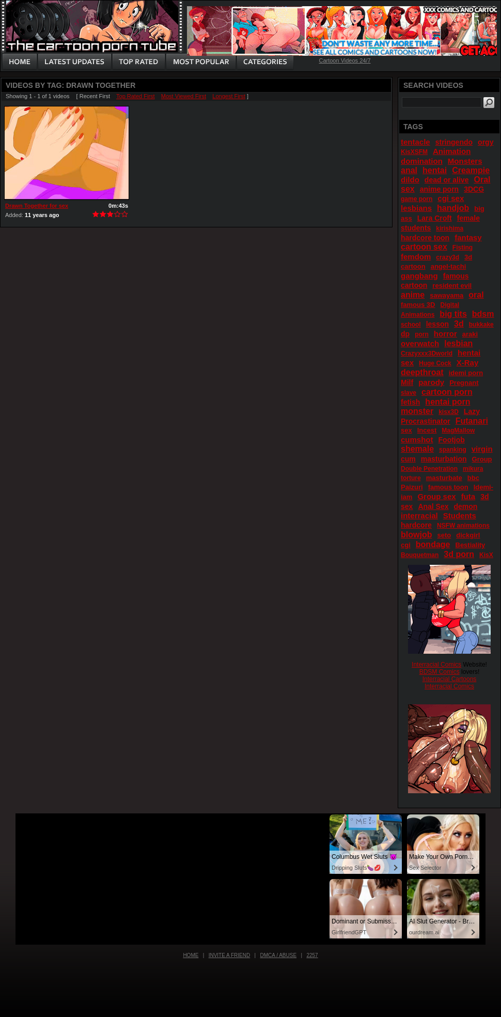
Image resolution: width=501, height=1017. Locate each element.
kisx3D (449, 411)
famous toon (448, 487)
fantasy (468, 237)
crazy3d (447, 257)
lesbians (416, 208)
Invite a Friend (230, 955)
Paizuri (412, 487)
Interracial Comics (436, 664)
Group (482, 459)
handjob (453, 208)
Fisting (462, 247)
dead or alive (447, 180)
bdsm (483, 314)
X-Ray (468, 362)
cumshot (417, 439)
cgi (406, 545)
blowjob (416, 534)
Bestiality (471, 545)
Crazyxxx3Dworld (426, 353)
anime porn (439, 189)
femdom (416, 256)
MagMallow (458, 430)
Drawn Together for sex (36, 206)
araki (470, 334)
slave (408, 392)
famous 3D (418, 305)
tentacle (415, 141)
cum (408, 459)
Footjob (452, 440)
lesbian (458, 343)
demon (466, 506)
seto (444, 535)
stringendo (454, 142)
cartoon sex (424, 246)
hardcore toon (425, 238)
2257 (312, 955)
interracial (419, 515)
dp (405, 334)
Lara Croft (434, 218)
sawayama (446, 295)
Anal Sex (433, 506)
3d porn (459, 554)
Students (459, 515)
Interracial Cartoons (449, 679)
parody (431, 382)
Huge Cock (435, 363)
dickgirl (468, 535)
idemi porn (466, 373)
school (411, 324)
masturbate (444, 478)
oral (475, 294)
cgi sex (450, 198)
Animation (452, 151)
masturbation (444, 459)
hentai (434, 170)
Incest (427, 430)
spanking (452, 449)
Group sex (436, 496)
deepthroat (422, 372)
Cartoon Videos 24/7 (344, 60)
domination (422, 161)
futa (468, 496)
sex (406, 430)
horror (445, 333)
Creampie (471, 170)
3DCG (474, 189)
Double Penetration (429, 468)
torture (411, 478)
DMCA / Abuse (278, 955)
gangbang (419, 275)
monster (417, 411)
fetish (410, 402)
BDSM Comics (439, 671)
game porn (416, 199)
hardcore (416, 525)
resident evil (452, 285)
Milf (407, 382)
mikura (473, 468)
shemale (417, 448)
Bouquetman (420, 555)
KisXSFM (414, 152)
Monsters (465, 161)
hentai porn (447, 401)
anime (413, 294)
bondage (433, 544)
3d (459, 323)
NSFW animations (463, 525)
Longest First (228, 96)
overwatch (420, 343)
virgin (482, 448)
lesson (437, 324)
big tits (453, 314)
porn (422, 334)
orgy (485, 142)
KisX (486, 555)
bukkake (481, 324)
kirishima (449, 228)
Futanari (472, 421)
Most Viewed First (183, 96)
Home (190, 955)
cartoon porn (447, 392)
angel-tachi (448, 266)
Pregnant (463, 383)
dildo (410, 179)
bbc (473, 478)
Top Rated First (135, 96)
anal (409, 170)
